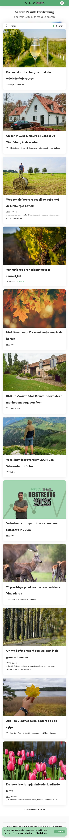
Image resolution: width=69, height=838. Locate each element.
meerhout (10, 669)
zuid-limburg (55, 148)
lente (20, 800)
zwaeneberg (17, 218)
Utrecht (40, 800)
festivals (17, 666)
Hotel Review (15, 408)
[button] (59, 831)
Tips (11, 345)
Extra (12, 472)
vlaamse (53, 733)
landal (25, 148)
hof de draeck (35, 215)
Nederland (14, 148)
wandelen (33, 599)
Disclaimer (41, 833)
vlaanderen (24, 599)
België (12, 212)
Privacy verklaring (22, 833)
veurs (57, 215)
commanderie (13, 215)
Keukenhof (12, 800)
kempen (51, 666)
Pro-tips (13, 733)
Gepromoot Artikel (17, 84)
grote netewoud (34, 666)
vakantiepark (43, 148)
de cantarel (24, 215)
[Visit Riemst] (15, 282)
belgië (10, 666)
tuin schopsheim (48, 215)
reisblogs (45, 733)
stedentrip (19, 669)
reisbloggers (35, 733)
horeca (43, 666)
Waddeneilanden (50, 800)
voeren (8, 218)
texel (34, 800)
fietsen (24, 666)
